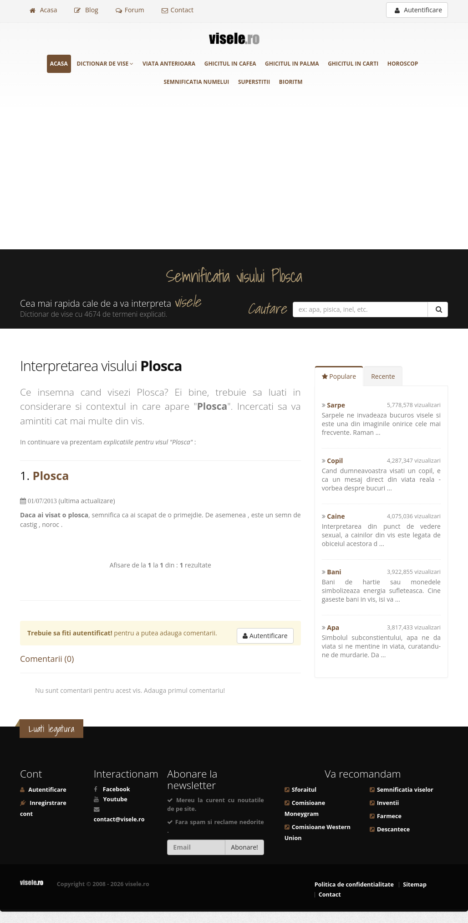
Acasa (43, 9)
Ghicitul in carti (353, 63)
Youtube (115, 799)
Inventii (388, 803)
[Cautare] (437, 309)
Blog (86, 9)
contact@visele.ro (119, 819)
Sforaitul (304, 790)
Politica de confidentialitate (354, 884)
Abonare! (244, 847)
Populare (339, 376)
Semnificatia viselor (405, 790)
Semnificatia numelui (196, 82)
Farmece (389, 816)
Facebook (116, 789)
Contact (177, 9)
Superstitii (254, 82)
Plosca (51, 475)
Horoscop (402, 63)
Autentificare (418, 9)
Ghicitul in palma (292, 63)
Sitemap (415, 884)
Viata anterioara (168, 63)
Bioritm (291, 82)
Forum (130, 9)
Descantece (393, 829)
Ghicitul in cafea (230, 63)
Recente (383, 376)
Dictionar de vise (104, 63)
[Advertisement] (234, 181)
